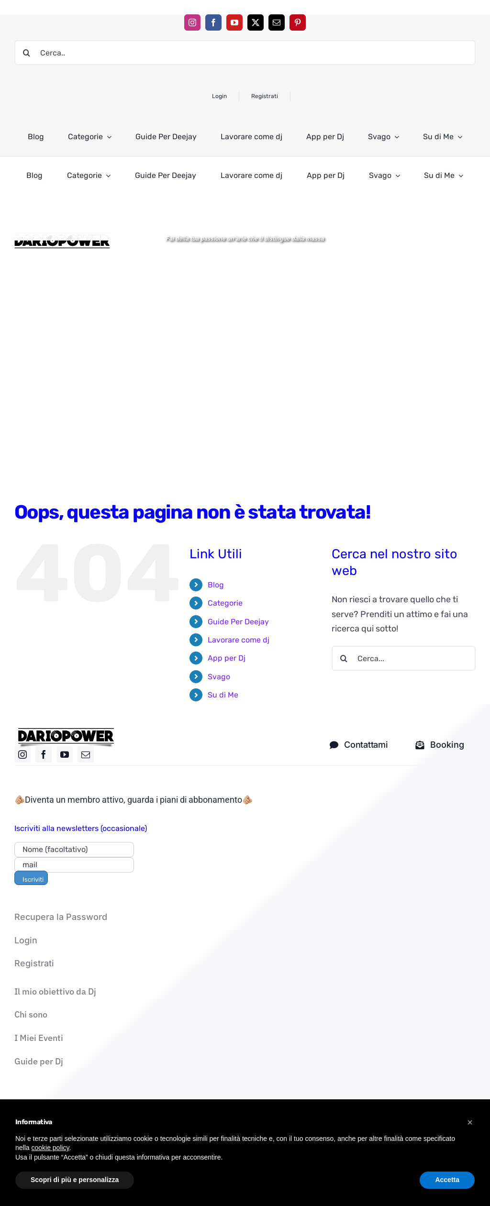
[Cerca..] (245, 52)
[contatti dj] (358, 744)
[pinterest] (298, 22)
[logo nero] (66, 731)
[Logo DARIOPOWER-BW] (62, 237)
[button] (470, 1122)
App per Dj (226, 658)
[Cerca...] (404, 658)
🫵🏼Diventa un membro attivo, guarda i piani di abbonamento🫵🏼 (133, 800)
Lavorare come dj (238, 639)
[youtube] (234, 22)
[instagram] (192, 22)
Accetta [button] (447, 1180)
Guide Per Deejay (238, 621)
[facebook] (213, 22)
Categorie (225, 603)
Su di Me (223, 694)
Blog (216, 584)
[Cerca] (26, 52)
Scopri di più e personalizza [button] (75, 1180)
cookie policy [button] (50, 1147)
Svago (219, 676)
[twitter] (255, 22)
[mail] (276, 22)
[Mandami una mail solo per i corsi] (440, 744)
